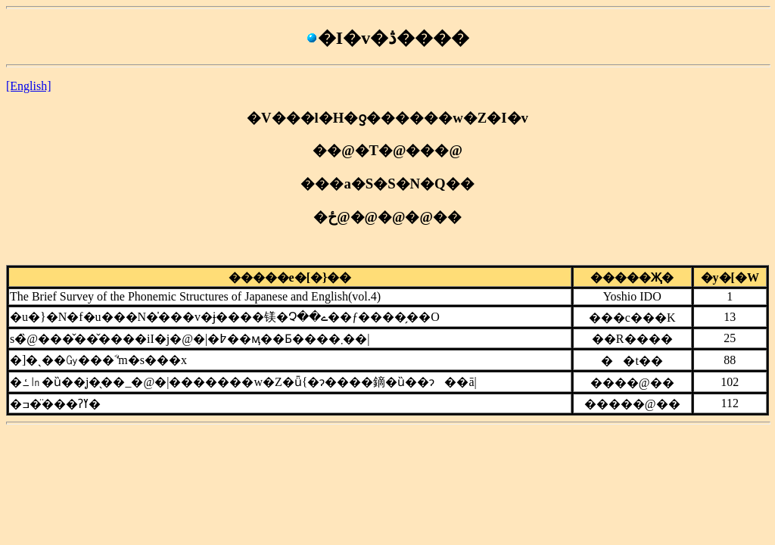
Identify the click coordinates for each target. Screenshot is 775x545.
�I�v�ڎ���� (387, 38)
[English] (28, 85)
